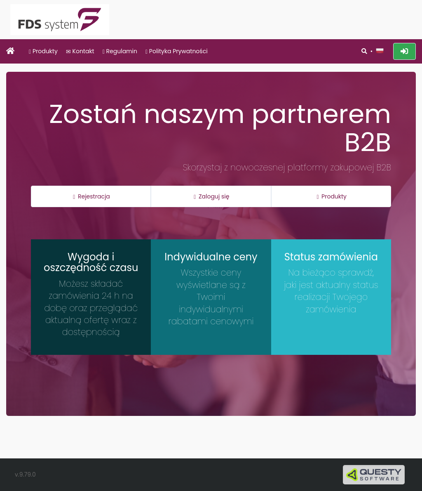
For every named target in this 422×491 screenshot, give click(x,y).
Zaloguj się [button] (211, 196)
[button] (380, 50)
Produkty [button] (331, 196)
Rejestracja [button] (91, 196)
